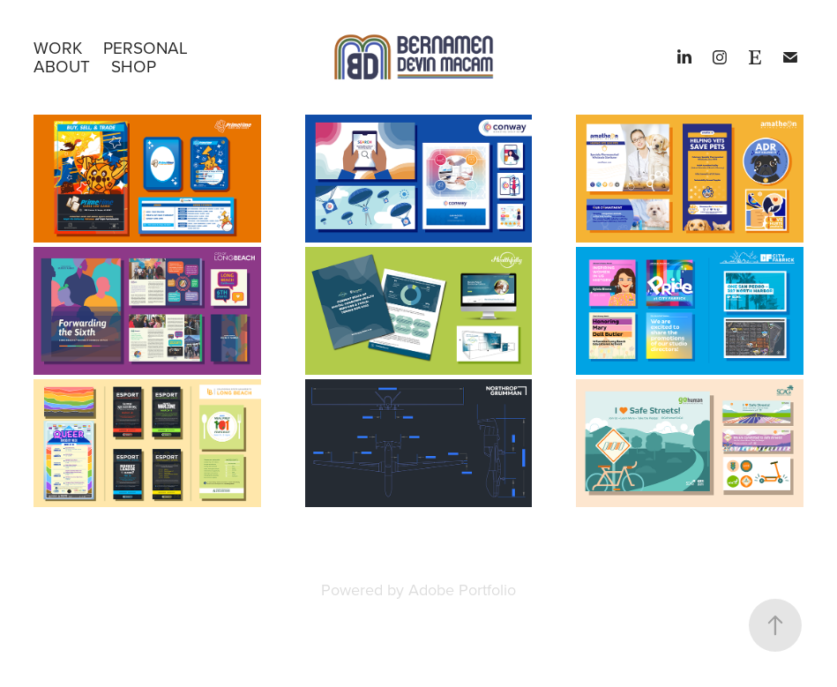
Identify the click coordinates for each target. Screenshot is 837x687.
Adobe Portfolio (462, 590)
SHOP (133, 66)
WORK (58, 47)
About (62, 66)
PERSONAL (145, 47)
